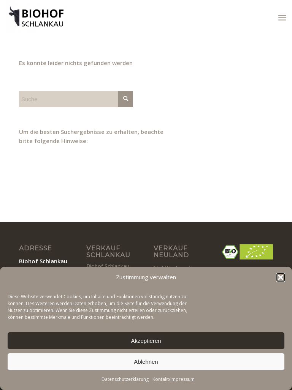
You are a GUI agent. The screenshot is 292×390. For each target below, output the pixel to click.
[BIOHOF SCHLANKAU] (38, 17)
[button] (280, 277)
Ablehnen (146, 361)
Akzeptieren (146, 340)
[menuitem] (282, 17)
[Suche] (76, 99)
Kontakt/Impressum (173, 379)
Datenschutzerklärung (125, 379)
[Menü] (282, 17)
